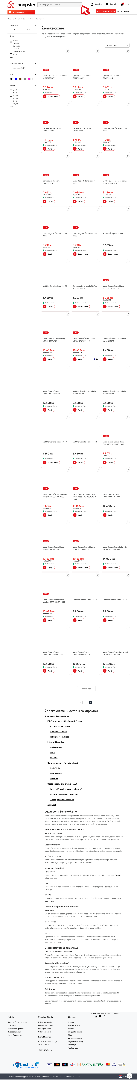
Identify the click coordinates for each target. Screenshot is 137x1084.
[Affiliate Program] (75, 1038)
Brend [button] (23, 36)
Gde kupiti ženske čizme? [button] (62, 799)
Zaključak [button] (51, 805)
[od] (16, 29)
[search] (67, 5)
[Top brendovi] (73, 1048)
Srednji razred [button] (56, 773)
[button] (45, 4)
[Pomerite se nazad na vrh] (129, 1076)
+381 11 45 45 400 (45, 1050)
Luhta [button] (52, 752)
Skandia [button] (53, 757)
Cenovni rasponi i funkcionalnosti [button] (62, 763)
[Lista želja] (111, 4)
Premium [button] (54, 778)
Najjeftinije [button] (55, 768)
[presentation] (68, 7)
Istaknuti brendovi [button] (55, 742)
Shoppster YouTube (107, 11)
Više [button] (11, 57)
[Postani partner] (74, 1025)
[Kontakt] (71, 1028)
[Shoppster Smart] (75, 1032)
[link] (96, 4)
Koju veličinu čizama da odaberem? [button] (66, 789)
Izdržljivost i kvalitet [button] (59, 736)
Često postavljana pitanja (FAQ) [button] (62, 784)
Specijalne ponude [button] (23, 63)
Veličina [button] (23, 85)
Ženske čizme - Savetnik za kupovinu (71, 711)
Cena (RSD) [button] (23, 25)
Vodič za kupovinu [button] (58, 36)
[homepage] (21, 4)
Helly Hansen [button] (56, 747)
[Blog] (70, 1035)
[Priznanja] (72, 1045)
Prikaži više (86, 689)
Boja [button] (23, 74)
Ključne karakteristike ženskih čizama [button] (64, 721)
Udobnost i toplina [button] (58, 731)
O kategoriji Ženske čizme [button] (57, 716)
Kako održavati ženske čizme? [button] (64, 794)
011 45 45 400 (124, 11)
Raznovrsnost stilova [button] (60, 726)
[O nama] (71, 1022)
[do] (31, 29)
